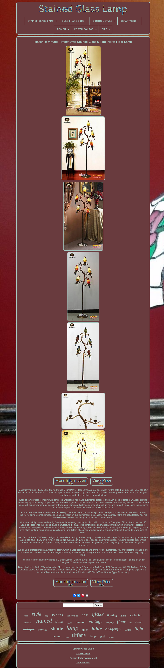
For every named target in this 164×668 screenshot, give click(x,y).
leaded (128, 630)
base (85, 615)
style (37, 614)
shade (57, 628)
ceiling (66, 637)
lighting (112, 615)
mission (80, 622)
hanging (110, 622)
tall (130, 622)
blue (138, 622)
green (85, 629)
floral (57, 615)
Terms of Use (83, 662)
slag (46, 616)
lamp (72, 628)
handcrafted (72, 615)
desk (59, 621)
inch (102, 636)
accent (56, 636)
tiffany (79, 635)
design (111, 637)
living (123, 615)
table (97, 628)
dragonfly (113, 629)
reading (28, 622)
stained (44, 621)
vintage (95, 621)
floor (121, 621)
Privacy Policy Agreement (83, 658)
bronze (42, 629)
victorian (136, 615)
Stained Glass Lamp (83, 648)
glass (98, 614)
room (26, 616)
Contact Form (83, 653)
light (138, 628)
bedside (69, 623)
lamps (93, 636)
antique (29, 629)
